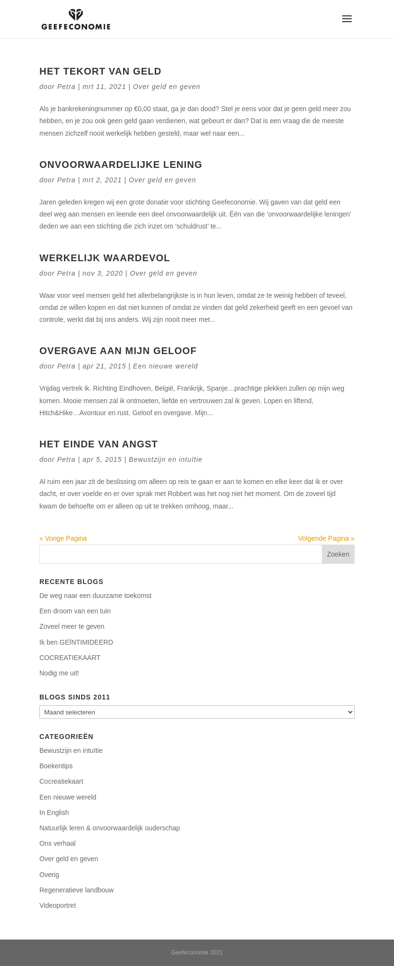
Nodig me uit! (59, 673)
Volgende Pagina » (326, 538)
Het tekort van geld (100, 71)
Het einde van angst (98, 444)
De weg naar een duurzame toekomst (95, 595)
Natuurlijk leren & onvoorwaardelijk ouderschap (109, 828)
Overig (49, 874)
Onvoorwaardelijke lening (120, 164)
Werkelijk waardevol (104, 258)
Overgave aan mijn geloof (118, 350)
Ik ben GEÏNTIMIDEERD (76, 642)
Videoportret (57, 905)
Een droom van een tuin (75, 611)
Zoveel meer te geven (71, 626)
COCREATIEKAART (69, 657)
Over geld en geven (166, 86)
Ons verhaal (57, 843)
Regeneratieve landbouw (76, 890)
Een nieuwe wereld (165, 366)
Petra (66, 86)
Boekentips (56, 766)
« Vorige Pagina (63, 538)
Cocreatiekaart (61, 781)
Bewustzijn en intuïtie (166, 459)
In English (54, 812)
